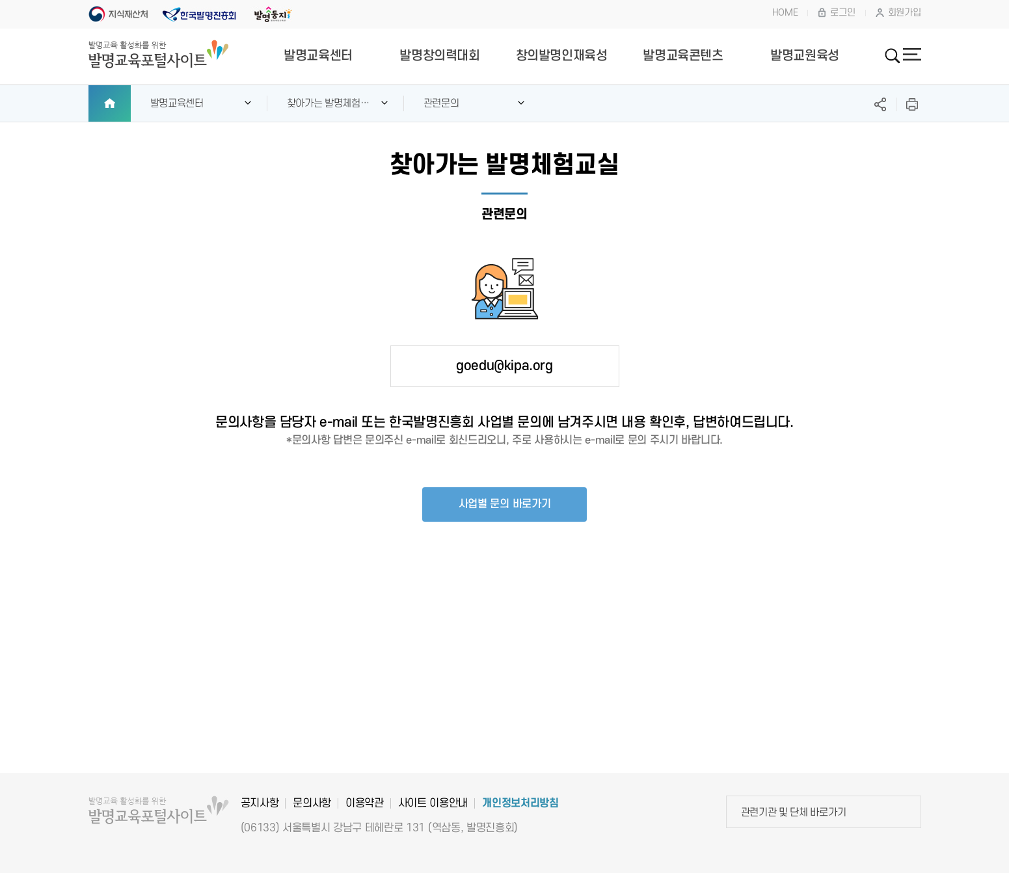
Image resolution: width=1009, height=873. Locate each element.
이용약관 (364, 803)
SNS (880, 104)
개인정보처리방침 (520, 803)
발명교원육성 (804, 56)
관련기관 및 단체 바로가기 (793, 812)
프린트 (912, 104)
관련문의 (441, 103)
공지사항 (260, 803)
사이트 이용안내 (433, 803)
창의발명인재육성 (562, 56)
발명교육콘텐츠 (683, 56)
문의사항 (312, 803)
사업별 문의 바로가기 (504, 504)
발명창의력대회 (439, 56)
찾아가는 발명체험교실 (328, 110)
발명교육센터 (318, 56)
